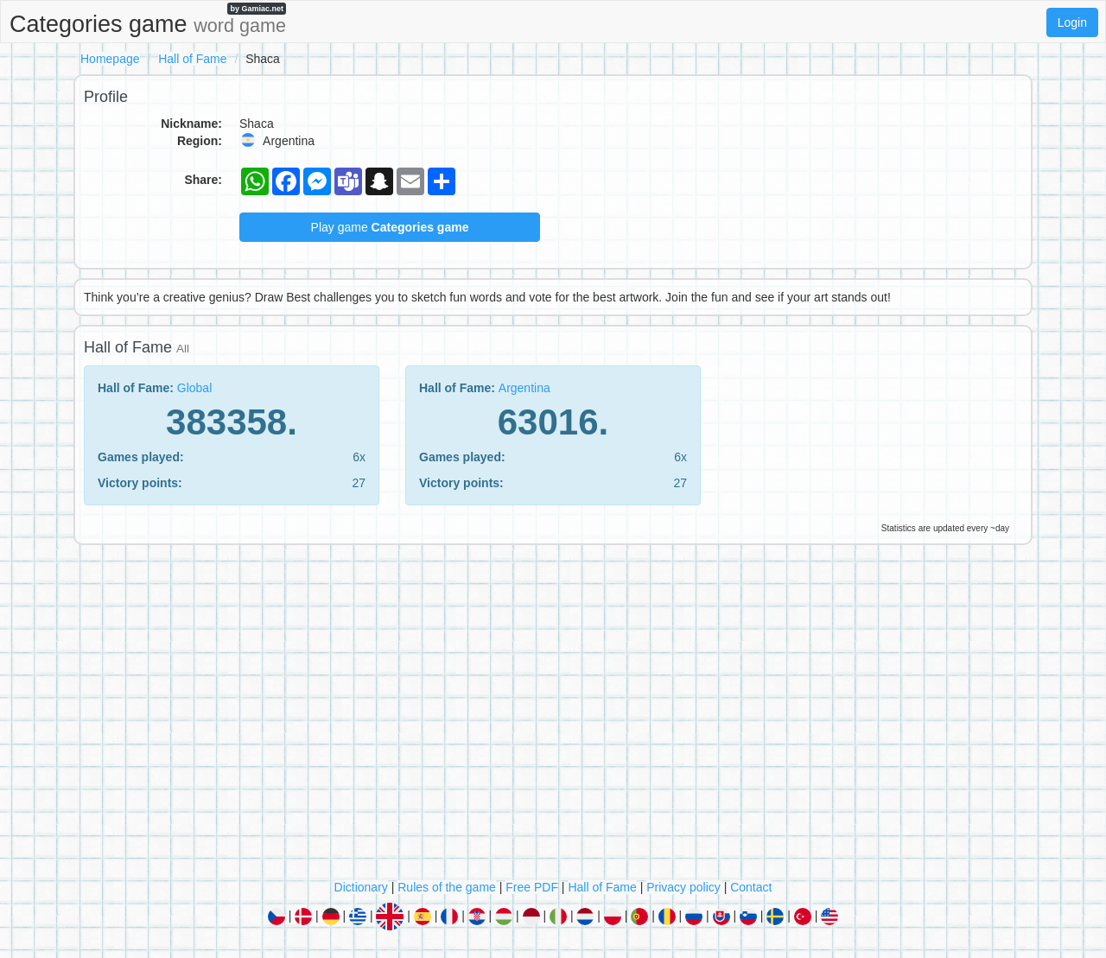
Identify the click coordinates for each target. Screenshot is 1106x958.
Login (1072, 22)
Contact (751, 887)
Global (194, 388)
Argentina (524, 388)
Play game (390, 227)
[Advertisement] (553, 716)
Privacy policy (683, 887)
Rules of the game (446, 887)
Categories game (148, 20)
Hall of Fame (192, 59)
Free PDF (531, 887)
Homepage (110, 59)
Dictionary (361, 887)
